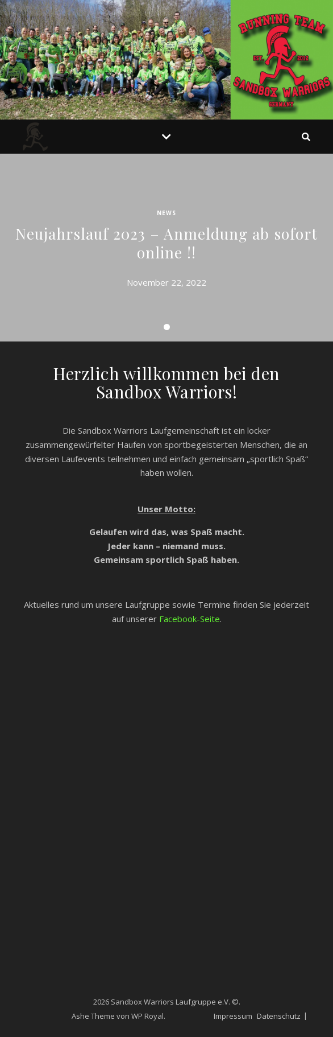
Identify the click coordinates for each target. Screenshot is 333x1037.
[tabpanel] (166, 247)
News (166, 213)
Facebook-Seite (189, 618)
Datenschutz (279, 1016)
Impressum (233, 1016)
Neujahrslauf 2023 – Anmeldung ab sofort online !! (166, 242)
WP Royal (147, 1016)
